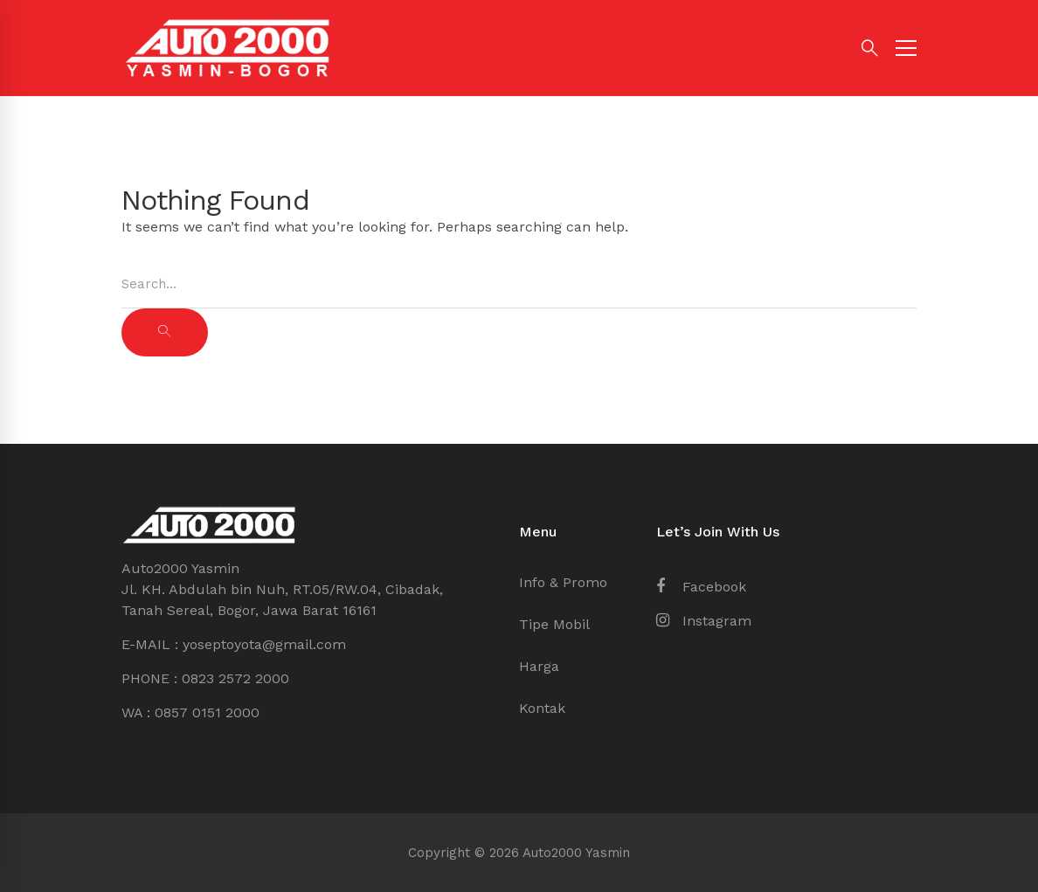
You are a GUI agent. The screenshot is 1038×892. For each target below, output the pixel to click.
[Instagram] (703, 621)
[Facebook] (701, 587)
